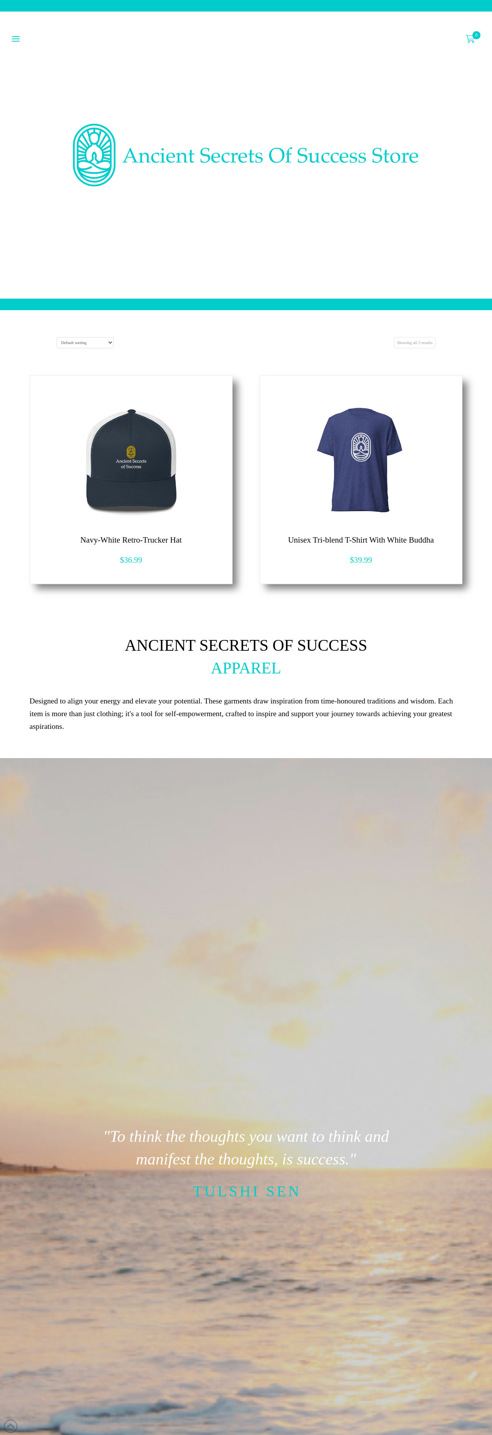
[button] (470, 39)
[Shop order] (85, 342)
